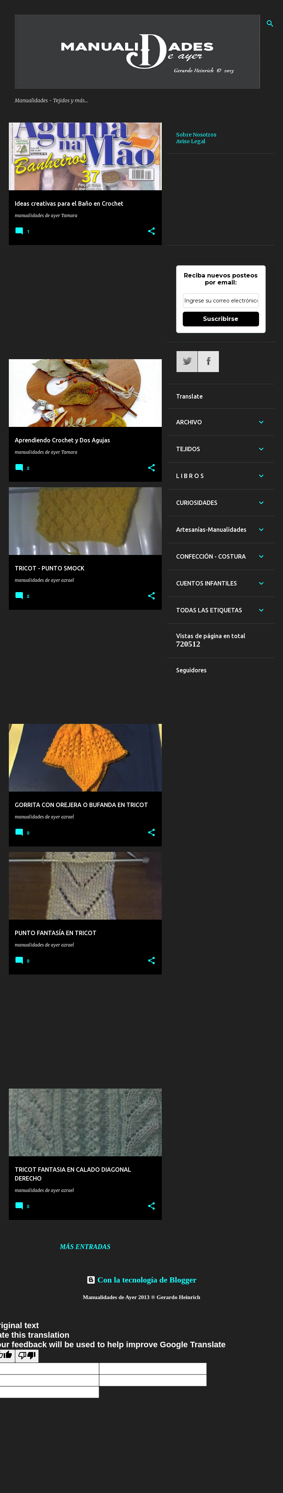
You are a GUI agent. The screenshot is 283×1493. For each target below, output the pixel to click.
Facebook (208, 361)
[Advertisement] (82, 302)
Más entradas (85, 1246)
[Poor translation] (27, 1356)
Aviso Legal (190, 141)
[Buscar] (270, 23)
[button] (151, 231)
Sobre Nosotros (196, 134)
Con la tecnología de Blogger (141, 1279)
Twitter (187, 361)
